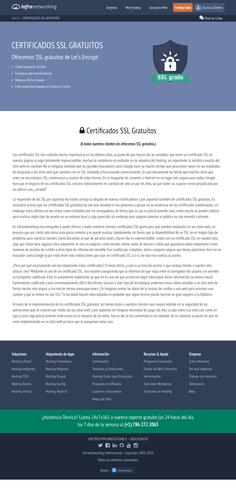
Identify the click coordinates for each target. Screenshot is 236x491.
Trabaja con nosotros (203, 376)
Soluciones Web (158, 7)
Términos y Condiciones (107, 368)
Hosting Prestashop (58, 361)
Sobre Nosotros (199, 361)
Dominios (111, 7)
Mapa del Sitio (101, 398)
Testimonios (197, 383)
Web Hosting (133, 7)
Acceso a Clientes (209, 7)
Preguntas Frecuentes (158, 361)
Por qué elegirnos (200, 368)
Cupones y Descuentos (107, 391)
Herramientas (152, 376)
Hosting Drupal (56, 376)
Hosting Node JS (56, 391)
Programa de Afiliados (106, 383)
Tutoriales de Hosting (158, 391)
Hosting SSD (20, 376)
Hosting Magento (57, 368)
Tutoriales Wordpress (157, 383)
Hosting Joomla (56, 383)
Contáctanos (100, 361)
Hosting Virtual (22, 391)
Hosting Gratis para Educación (112, 376)
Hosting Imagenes (23, 368)
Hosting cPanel (21, 361)
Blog (192, 391)
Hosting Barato (21, 383)
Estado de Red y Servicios (160, 368)
